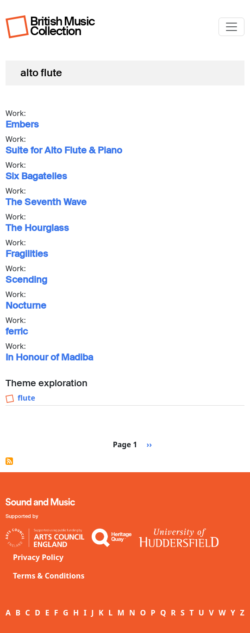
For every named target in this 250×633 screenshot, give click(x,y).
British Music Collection (62, 26)
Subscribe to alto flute (9, 461)
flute (26, 398)
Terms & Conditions (49, 576)
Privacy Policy (38, 557)
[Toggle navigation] (231, 27)
